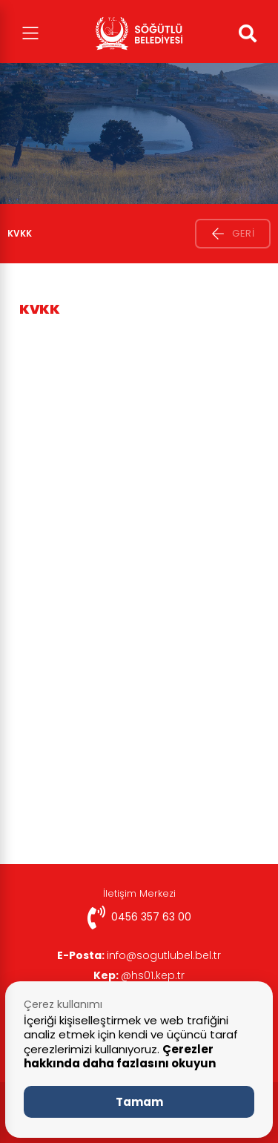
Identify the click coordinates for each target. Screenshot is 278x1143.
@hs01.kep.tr (139, 975)
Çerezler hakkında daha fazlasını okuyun (120, 1056)
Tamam (139, 1102)
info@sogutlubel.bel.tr (139, 955)
